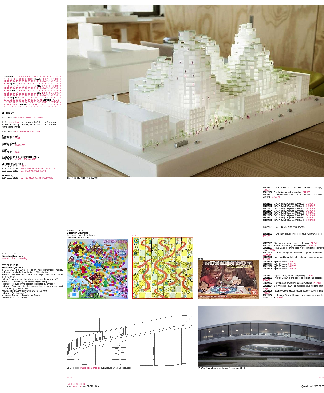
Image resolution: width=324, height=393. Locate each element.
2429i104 (310, 211)
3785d (40, 168)
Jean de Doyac (14, 122)
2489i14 (312, 245)
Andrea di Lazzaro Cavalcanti (29, 117)
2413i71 (292, 264)
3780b (30, 171)
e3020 (33, 159)
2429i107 (310, 218)
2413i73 (292, 269)
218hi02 (280, 298)
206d (23, 168)
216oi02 (266, 280)
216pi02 (266, 288)
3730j (69, 384)
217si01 (266, 236)
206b (17, 152)
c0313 (75, 384)
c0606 (82, 384)
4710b (43, 171)
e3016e (32, 178)
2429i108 (310, 220)
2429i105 (310, 213)
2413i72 (292, 266)
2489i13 (314, 243)
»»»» (321, 378)
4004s (50, 178)
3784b (18, 138)
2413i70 (292, 262)
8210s (52, 168)
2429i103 (310, 208)
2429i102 (310, 206)
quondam (76, 386)
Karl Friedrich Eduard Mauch (28, 131)
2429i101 (310, 204)
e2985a (26, 159)
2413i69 (266, 259)
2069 (28, 168)
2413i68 (273, 250)
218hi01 (266, 293)
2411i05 (306, 192)
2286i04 (266, 190)
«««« (69, 378)
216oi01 (311, 275)
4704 (46, 168)
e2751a (24, 178)
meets (135, 235)
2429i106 (310, 215)
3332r (24, 166)
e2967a (18, 159)
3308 (38, 178)
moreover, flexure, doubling (14, 258)
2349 (17, 145)
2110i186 (267, 255)
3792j (44, 178)
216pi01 (317, 283)
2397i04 (276, 197)
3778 (22, 145)
